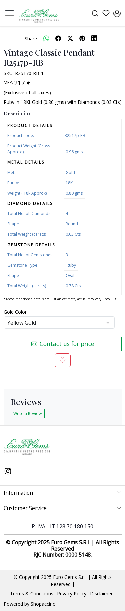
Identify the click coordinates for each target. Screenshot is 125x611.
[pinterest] (82, 38)
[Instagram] (8, 471)
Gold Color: (16, 312)
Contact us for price (62, 343)
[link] (94, 13)
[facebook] (58, 38)
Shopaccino (43, 604)
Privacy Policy (71, 593)
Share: (31, 38)
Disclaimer (101, 593)
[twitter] (70, 38)
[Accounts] (116, 13)
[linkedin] (94, 38)
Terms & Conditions (31, 593)
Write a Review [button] (27, 413)
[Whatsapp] (46, 38)
